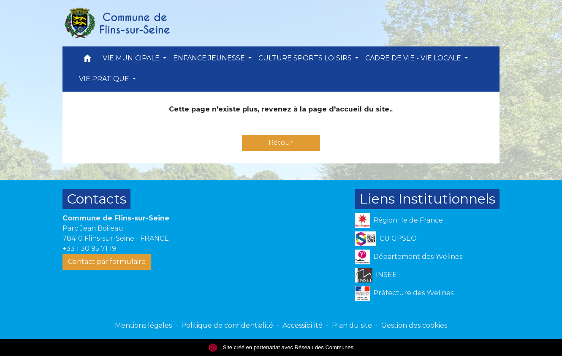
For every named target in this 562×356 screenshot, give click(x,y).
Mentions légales (143, 325)
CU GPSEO (386, 238)
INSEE (376, 275)
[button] (87, 60)
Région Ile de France (399, 220)
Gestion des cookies (414, 325)
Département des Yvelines (408, 257)
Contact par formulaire (107, 262)
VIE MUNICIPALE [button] (132, 58)
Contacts (96, 198)
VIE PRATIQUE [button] (105, 79)
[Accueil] (116, 23)
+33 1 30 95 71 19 (89, 249)
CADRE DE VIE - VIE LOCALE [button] (414, 58)
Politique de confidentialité (227, 325)
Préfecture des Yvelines (404, 293)
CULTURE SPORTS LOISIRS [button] (305, 58)
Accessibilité (302, 325)
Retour (281, 143)
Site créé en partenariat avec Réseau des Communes (281, 347)
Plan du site (352, 325)
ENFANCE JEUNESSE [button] (210, 58)
